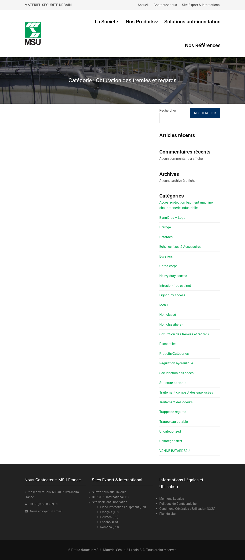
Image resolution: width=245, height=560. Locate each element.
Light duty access (172, 295)
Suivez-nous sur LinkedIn (109, 492)
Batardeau (167, 237)
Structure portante (172, 383)
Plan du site (167, 514)
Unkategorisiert (170, 441)
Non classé (167, 315)
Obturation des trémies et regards (184, 334)
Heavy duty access (173, 276)
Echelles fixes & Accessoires (180, 247)
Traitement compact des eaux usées (186, 392)
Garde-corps (168, 266)
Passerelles (167, 344)
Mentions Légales (171, 499)
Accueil (143, 5)
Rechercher (167, 110)
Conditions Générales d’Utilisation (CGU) (187, 509)
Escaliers (166, 256)
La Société (106, 22)
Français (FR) (109, 512)
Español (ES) (109, 522)
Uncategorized (170, 431)
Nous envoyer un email (46, 511)
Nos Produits (140, 22)
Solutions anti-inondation (192, 22)
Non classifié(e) (171, 324)
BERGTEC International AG (110, 497)
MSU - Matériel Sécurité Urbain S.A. (120, 550)
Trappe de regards (172, 412)
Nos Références (202, 45)
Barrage (165, 227)
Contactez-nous (165, 5)
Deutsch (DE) (109, 517)
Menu (163, 305)
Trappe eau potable (173, 422)
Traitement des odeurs (176, 402)
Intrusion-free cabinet (175, 286)
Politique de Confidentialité (178, 504)
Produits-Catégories (174, 354)
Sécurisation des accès (176, 373)
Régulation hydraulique (176, 363)
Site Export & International (201, 5)
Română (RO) (109, 527)
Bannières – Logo (172, 218)
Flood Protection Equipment (119, 507)
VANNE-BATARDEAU (174, 451)
